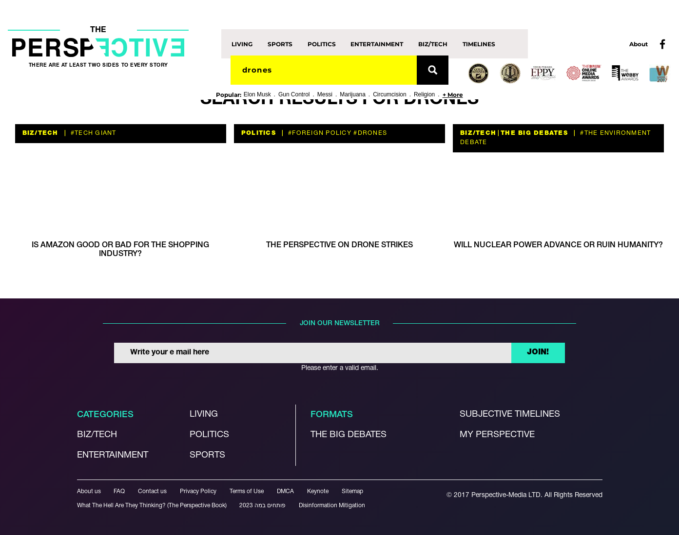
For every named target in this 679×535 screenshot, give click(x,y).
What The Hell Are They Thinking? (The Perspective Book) (152, 505)
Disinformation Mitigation (332, 505)
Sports (280, 43)
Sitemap (352, 491)
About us (89, 491)
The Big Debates (534, 133)
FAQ (119, 491)
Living (242, 43)
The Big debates (348, 435)
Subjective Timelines (510, 414)
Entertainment (376, 43)
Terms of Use (247, 491)
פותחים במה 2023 (262, 505)
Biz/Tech (432, 43)
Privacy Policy (198, 491)
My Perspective (497, 435)
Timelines (479, 43)
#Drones (369, 133)
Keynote (318, 491)
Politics (322, 43)
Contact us (152, 491)
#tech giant (92, 133)
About (638, 44)
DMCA (285, 491)
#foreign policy (318, 133)
